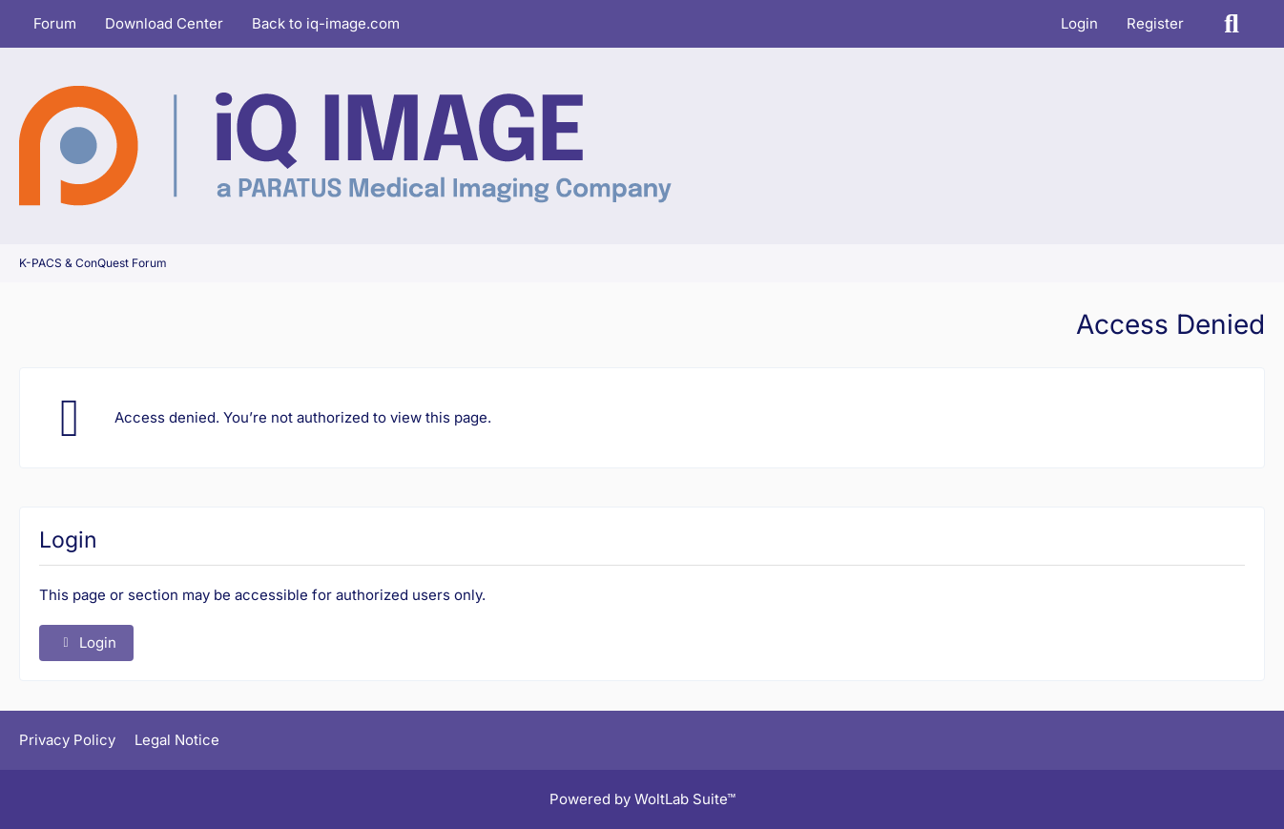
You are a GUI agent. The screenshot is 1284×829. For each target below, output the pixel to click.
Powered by (642, 799)
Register (1155, 23)
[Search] (1231, 24)
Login (1079, 23)
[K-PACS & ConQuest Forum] (345, 146)
